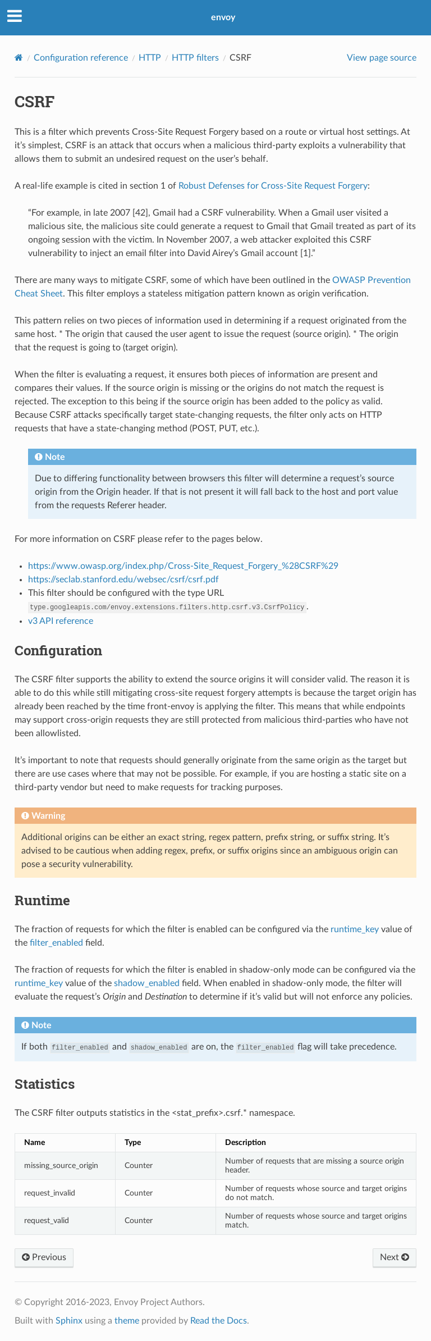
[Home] (19, 57)
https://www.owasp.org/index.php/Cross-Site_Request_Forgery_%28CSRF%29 (183, 566)
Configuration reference (81, 57)
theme (126, 1320)
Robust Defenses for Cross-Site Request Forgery (273, 185)
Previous (44, 1257)
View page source (381, 57)
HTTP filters (195, 57)
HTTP (150, 57)
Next (394, 1257)
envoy (223, 17)
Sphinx (69, 1320)
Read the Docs (218, 1320)
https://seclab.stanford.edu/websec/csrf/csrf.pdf (123, 579)
